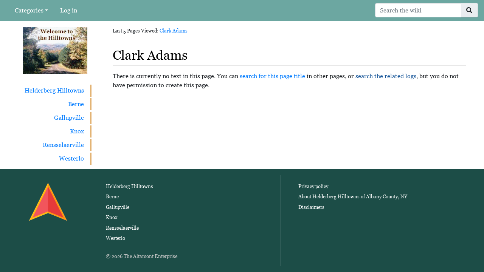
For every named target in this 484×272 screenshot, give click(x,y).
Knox (77, 131)
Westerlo (71, 158)
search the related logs (385, 76)
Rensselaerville (63, 144)
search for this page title (272, 76)
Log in (68, 10)
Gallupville (69, 117)
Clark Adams (174, 31)
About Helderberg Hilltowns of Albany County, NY (352, 196)
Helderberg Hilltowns (54, 90)
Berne (76, 104)
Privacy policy (313, 186)
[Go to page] (469, 10)
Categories (29, 10)
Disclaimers (311, 207)
